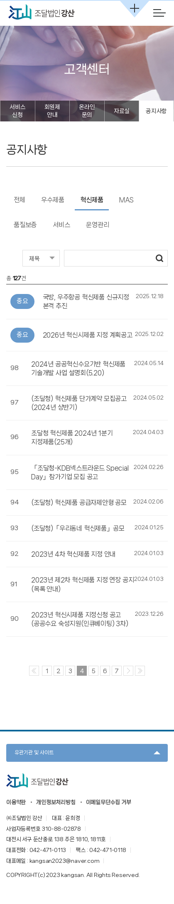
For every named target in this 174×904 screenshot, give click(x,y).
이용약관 (16, 802)
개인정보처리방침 (55, 802)
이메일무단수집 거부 (108, 802)
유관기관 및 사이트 (34, 752)
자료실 (122, 111)
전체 (19, 199)
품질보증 (25, 224)
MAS (126, 199)
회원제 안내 (52, 111)
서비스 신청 (17, 111)
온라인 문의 (87, 111)
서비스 (61, 224)
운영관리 (97, 224)
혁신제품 (91, 199)
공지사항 (156, 111)
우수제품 (52, 199)
